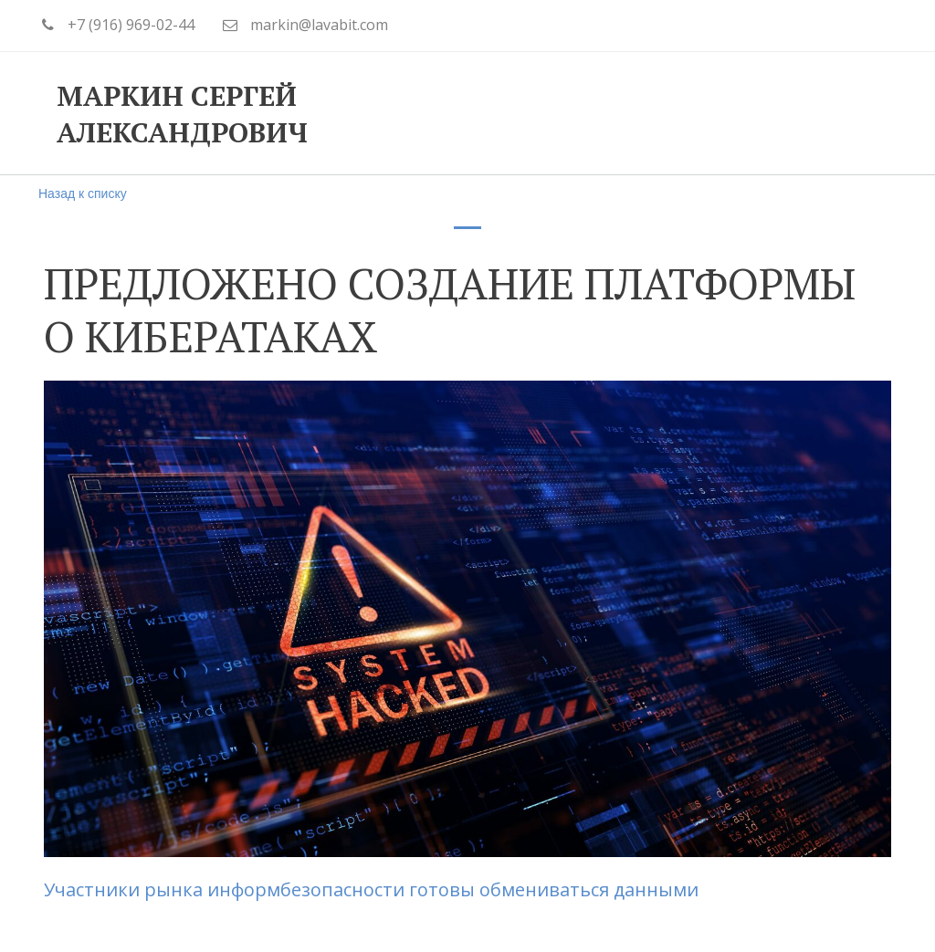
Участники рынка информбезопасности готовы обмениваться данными (373, 889)
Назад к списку (82, 193)
